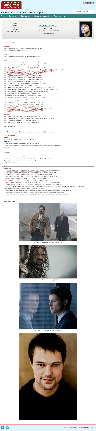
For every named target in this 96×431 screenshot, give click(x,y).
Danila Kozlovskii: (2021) (14, 178)
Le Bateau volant (12, 62)
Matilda (10, 81)
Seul (9, 105)
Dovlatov (10, 73)
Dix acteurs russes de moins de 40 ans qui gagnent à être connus (21, 184)
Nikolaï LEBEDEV (32, 83)
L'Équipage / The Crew (14, 83)
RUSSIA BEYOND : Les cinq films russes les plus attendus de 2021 (22, 192)
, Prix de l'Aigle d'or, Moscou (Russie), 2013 (27, 143)
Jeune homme (11, 66)
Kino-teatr (14, 126)
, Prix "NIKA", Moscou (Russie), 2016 (26, 139)
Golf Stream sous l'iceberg (14, 99)
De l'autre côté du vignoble (15, 69)
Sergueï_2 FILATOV (38, 64)
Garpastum (10, 110)
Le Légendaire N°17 (13, 91)
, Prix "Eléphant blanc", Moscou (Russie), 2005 (28, 149)
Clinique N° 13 (12, 68)
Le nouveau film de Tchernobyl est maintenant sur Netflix (20, 188)
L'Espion (10, 93)
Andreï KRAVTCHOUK (38, 87)
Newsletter (73, 427)
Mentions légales (88, 427)
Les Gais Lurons (12, 106)
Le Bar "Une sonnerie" (14, 64)
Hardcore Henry (12, 79)
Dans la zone (11, 77)
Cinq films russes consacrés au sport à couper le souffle (19, 176)
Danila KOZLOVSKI (26, 56)
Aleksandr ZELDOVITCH (27, 103)
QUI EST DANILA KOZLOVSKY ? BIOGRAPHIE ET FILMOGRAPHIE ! (25, 194)
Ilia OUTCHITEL (33, 62)
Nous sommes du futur (14, 108)
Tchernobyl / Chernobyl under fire (16, 48)
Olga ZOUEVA (27, 77)
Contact (63, 427)
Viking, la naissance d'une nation (16, 87)
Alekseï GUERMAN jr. (26, 73)
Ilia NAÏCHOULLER (29, 79)
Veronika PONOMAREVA (47, 69)
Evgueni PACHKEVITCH (46, 99)
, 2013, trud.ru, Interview (31, 132)
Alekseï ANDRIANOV (25, 93)
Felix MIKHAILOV (30, 106)
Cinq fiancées (11, 97)
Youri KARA (34, 101)
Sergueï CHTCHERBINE (25, 105)
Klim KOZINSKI (31, 68)
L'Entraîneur (11, 50)
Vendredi (9, 85)
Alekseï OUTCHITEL (25, 81)
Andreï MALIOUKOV (37, 108)
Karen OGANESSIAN (30, 97)
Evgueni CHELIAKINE (26, 85)
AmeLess (10, 95)
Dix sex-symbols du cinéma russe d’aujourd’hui (17, 172)
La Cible (10, 103)
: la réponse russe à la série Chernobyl (20, 180)
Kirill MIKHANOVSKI (29, 89)
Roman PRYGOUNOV (26, 95)
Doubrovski (11, 89)
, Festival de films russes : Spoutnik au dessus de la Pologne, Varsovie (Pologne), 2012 (38, 145)
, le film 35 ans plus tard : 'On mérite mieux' (19, 182)
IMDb (9, 126)
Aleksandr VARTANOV (43, 89)
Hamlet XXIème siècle (14, 101)
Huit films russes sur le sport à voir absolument (17, 174)
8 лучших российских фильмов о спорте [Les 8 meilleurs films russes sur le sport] (26, 170)
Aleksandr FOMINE (32, 66)
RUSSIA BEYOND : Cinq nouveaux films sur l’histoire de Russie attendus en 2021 (26, 190)
